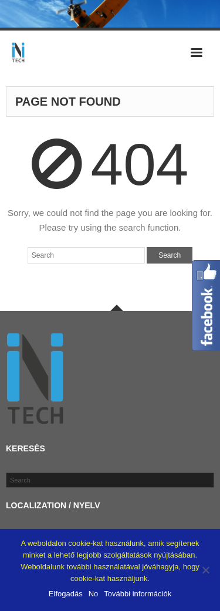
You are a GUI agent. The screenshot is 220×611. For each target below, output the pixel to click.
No (94, 593)
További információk (137, 593)
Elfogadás (66, 593)
